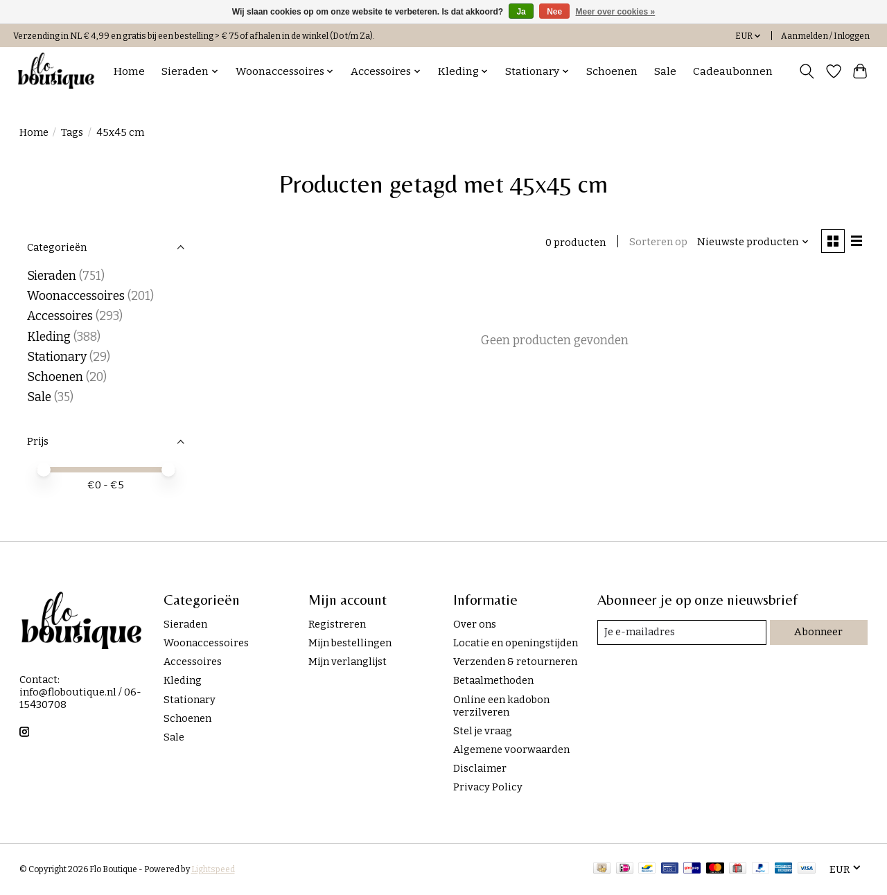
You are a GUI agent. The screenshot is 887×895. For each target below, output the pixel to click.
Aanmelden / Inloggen (825, 36)
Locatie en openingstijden (515, 643)
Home (129, 71)
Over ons (474, 624)
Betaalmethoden (493, 680)
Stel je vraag (482, 731)
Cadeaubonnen (733, 71)
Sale (665, 71)
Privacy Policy (487, 787)
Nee (554, 12)
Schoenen (612, 71)
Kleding (49, 337)
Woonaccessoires (76, 296)
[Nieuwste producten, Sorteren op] (752, 242)
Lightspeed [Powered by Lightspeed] (213, 869)
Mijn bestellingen (350, 643)
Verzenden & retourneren (515, 661)
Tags (72, 132)
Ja (520, 12)
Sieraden (51, 276)
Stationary (57, 357)
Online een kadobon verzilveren (501, 705)
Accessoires (60, 316)
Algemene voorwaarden (511, 749)
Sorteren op (658, 242)
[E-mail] (681, 632)
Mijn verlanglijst (347, 661)
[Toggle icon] (806, 71)
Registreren (337, 624)
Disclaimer (480, 768)
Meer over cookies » (616, 12)
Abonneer (819, 632)
